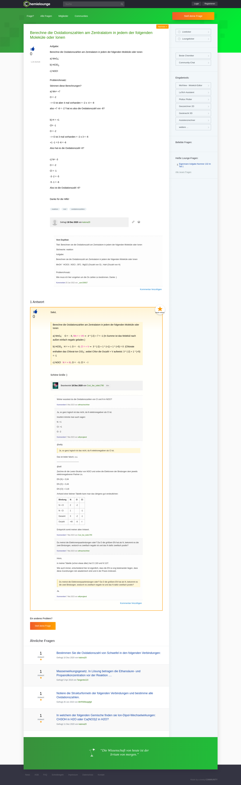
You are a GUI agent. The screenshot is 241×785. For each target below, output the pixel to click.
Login (196, 4)
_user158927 (83, 283)
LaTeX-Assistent (186, 92)
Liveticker (186, 32)
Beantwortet (66, 385)
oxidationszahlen (78, 209)
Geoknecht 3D (186, 113)
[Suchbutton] (121, 4)
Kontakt (101, 775)
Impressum (73, 775)
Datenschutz (87, 775)
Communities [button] (81, 16)
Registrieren (210, 4)
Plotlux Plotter (185, 99)
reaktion (55, 209)
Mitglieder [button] (63, 16)
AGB (37, 775)
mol (64, 209)
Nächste (162, 27)
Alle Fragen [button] (46, 16)
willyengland (82, 437)
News (27, 775)
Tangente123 (82, 680)
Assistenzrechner (187, 120)
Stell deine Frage (193, 16)
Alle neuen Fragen (183, 172)
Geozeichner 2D (186, 106)
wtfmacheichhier (84, 405)
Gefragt (63, 222)
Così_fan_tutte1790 (95, 385)
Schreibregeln (58, 775)
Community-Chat (187, 62)
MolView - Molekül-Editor (190, 85)
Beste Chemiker (186, 55)
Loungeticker (188, 39)
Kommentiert (60, 283)
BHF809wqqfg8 (85, 702)
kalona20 (86, 222)
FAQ (45, 775)
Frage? (30, 16)
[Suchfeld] (93, 4)
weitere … (184, 127)
